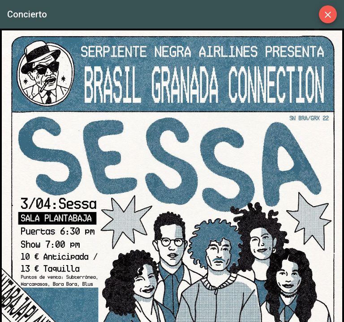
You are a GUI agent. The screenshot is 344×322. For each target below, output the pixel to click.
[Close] (328, 14)
